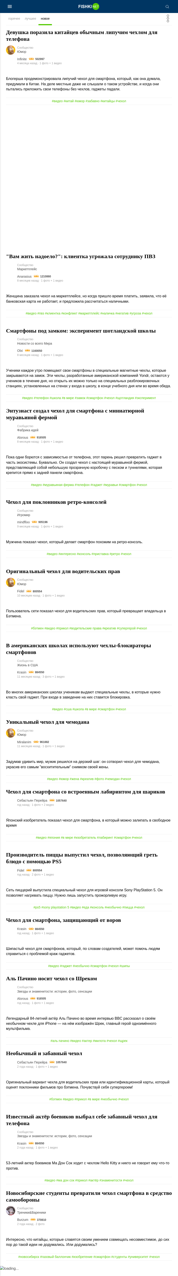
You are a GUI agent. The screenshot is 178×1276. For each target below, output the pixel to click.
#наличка (107, 315)
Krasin (21, 677)
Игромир (23, 518)
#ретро (115, 557)
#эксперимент (145, 400)
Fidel (20, 595)
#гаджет (96, 487)
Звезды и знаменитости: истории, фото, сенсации (54, 999)
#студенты (119, 1267)
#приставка (100, 557)
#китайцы (108, 102)
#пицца (127, 914)
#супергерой (126, 632)
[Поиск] (167, 6)
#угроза (135, 315)
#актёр (93, 1189)
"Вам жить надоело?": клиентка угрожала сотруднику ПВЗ (81, 257)
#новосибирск (28, 1267)
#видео (57, 102)
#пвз (40, 315)
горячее (14, 18)
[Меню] (9, 6)
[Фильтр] (168, 20)
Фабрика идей (27, 433)
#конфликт (69, 315)
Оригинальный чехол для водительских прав (63, 574)
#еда (85, 914)
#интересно (67, 557)
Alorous (22, 440)
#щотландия (124, 400)
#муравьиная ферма (58, 487)
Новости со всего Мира (34, 345)
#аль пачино (60, 1049)
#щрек (122, 1049)
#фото (99, 784)
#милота (99, 1049)
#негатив (122, 315)
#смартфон (94, 400)
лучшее (30, 18)
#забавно (92, 102)
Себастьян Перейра (32, 806)
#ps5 (36, 914)
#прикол (62, 632)
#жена (74, 784)
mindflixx (23, 525)
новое (45, 18)
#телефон (41, 400)
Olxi (20, 353)
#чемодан (112, 784)
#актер (87, 1049)
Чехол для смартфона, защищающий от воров (63, 927)
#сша (68, 714)
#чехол (121, 102)
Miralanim (24, 747)
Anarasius (24, 277)
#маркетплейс (88, 315)
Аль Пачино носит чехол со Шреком (51, 986)
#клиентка (52, 315)
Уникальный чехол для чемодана (47, 727)
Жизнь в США (27, 670)
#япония (54, 843)
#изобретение (82, 1267)
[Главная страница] (89, 6)
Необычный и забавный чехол (44, 1061)
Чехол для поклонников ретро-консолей (56, 505)
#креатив (109, 632)
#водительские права (85, 632)
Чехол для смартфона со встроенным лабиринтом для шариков (85, 797)
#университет (138, 1267)
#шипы (125, 973)
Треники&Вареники (31, 1222)
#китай (69, 102)
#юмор (80, 102)
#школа (55, 400)
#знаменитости (110, 1189)
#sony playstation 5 (55, 914)
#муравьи (110, 487)
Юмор (21, 52)
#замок (80, 400)
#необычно (113, 914)
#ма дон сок (65, 1189)
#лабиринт (105, 843)
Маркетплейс (27, 270)
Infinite (22, 59)
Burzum (22, 1230)
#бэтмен (37, 632)
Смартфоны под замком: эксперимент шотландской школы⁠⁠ (81, 332)
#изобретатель (85, 843)
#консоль (84, 557)
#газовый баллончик (55, 1267)
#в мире (68, 400)
